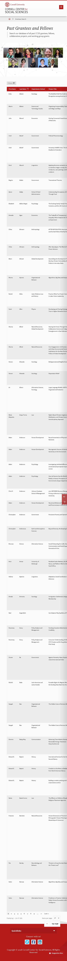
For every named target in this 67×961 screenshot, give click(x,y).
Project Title (53, 89)
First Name (12, 89)
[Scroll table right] (64, 501)
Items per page (47, 918)
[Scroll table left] (64, 496)
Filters (11, 83)
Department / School (38, 89)
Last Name (24, 89)
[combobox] (56, 918)
